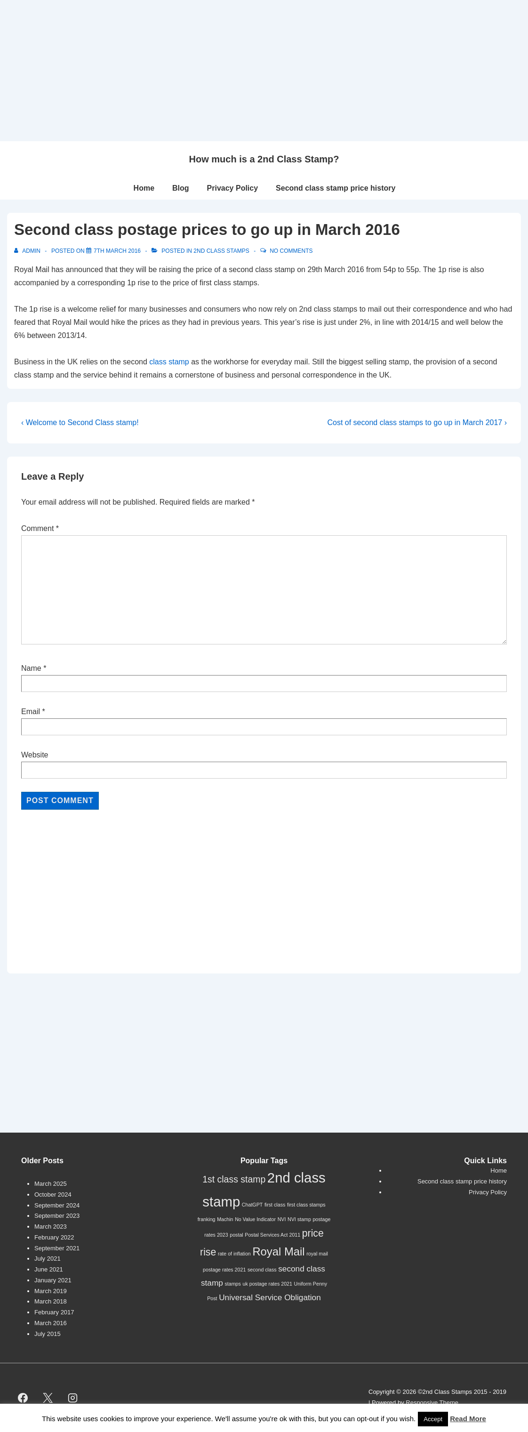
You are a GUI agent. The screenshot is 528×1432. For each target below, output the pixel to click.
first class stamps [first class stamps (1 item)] (306, 1204)
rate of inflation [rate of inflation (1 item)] (234, 1253)
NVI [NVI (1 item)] (282, 1219)
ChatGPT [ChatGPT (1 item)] (252, 1204)
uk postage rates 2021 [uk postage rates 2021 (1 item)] (267, 1284)
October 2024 (53, 1194)
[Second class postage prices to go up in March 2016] (117, 251)
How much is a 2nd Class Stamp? (264, 159)
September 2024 (57, 1205)
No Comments (291, 251)
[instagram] (73, 1398)
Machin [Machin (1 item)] (225, 1219)
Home (144, 188)
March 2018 (50, 1301)
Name (31, 668)
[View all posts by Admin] (28, 251)
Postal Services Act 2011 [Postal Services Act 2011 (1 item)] (272, 1235)
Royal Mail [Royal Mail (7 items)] (278, 1251)
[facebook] (23, 1398)
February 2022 (54, 1237)
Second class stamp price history (335, 188)
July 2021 (47, 1258)
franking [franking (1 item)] (207, 1219)
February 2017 (54, 1312)
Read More (468, 1419)
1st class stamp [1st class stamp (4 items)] (233, 1179)
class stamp (169, 362)
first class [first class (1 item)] (274, 1204)
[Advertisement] (264, 71)
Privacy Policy (232, 188)
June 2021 (48, 1269)
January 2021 (53, 1280)
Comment (40, 528)
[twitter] (48, 1398)
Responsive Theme (432, 1402)
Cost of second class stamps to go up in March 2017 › (417, 422)
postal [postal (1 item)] (236, 1235)
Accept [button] (433, 1419)
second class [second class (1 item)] (262, 1269)
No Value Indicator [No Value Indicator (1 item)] (255, 1219)
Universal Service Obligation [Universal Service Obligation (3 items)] (270, 1297)
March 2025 (50, 1183)
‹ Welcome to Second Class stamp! (80, 422)
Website (34, 755)
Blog (180, 188)
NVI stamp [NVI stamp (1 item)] (299, 1219)
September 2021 (57, 1248)
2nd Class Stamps (221, 251)
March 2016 (50, 1323)
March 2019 (50, 1291)
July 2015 (47, 1333)
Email (30, 712)
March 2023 (50, 1226)
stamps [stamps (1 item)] (233, 1284)
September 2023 (57, 1215)
